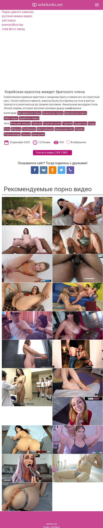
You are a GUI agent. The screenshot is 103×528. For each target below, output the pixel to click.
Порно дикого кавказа (17, 12)
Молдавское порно (29, 113)
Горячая (37, 123)
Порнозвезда (12, 134)
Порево (79, 129)
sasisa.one (51, 524)
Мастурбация (45, 129)
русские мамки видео (17, 16)
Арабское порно (29, 118)
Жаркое (16, 129)
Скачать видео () (51, 152)
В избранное (78, 142)
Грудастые (80, 123)
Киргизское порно (76, 113)
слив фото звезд (13, 29)
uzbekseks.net (50, 4)
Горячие (67, 123)
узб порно (9, 20)
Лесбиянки (29, 129)
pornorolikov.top (12, 24)
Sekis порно (11, 118)
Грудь (91, 123)
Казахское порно (52, 113)
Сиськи (26, 134)
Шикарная (38, 134)
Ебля (7, 129)
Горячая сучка (52, 123)
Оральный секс (64, 129)
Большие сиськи (20, 123)
